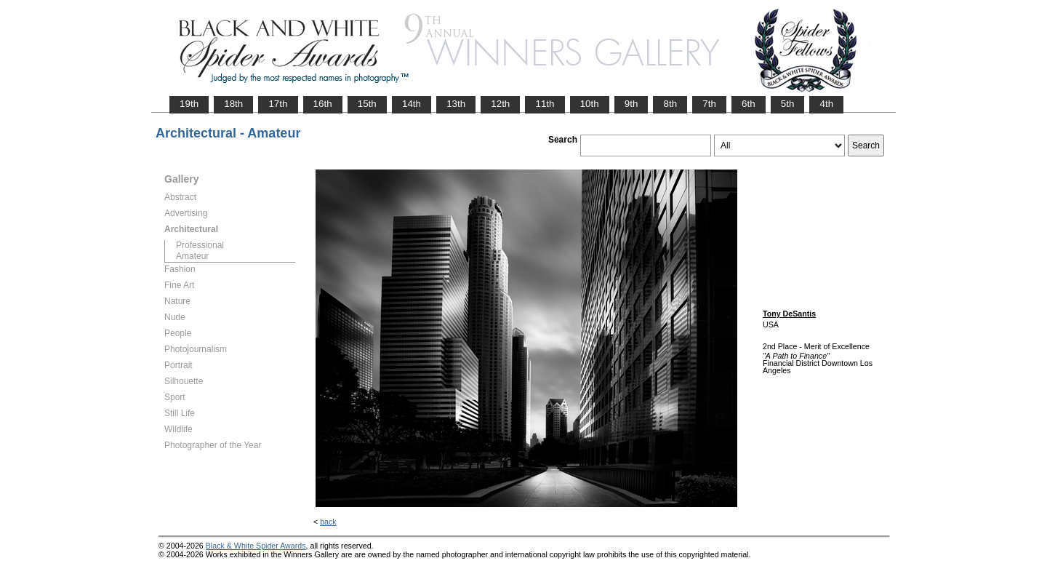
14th (411, 103)
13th (455, 103)
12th (500, 103)
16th (322, 103)
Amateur (192, 256)
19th (189, 103)
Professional (200, 245)
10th (589, 103)
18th (233, 103)
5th (788, 103)
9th (631, 103)
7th (709, 103)
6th (748, 103)
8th (670, 103)
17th (277, 103)
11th (544, 103)
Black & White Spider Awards (256, 545)
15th (367, 103)
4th (826, 103)
